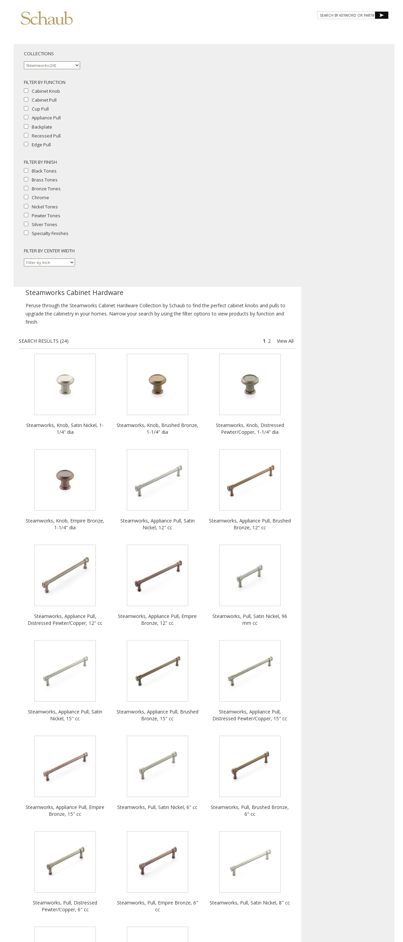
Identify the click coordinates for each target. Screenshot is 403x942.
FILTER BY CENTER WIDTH (49, 251)
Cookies (190, 878)
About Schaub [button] (181, 30)
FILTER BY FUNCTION (44, 82)
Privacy (172, 878)
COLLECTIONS (39, 53)
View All (378, 98)
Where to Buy (181, 871)
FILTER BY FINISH (40, 162)
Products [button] (223, 30)
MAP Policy (227, 878)
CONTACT (332, 30)
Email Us (206, 871)
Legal (207, 878)
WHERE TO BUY (368, 30)
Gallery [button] (260, 30)
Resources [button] (297, 30)
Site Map (227, 871)
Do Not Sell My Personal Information (201, 884)
